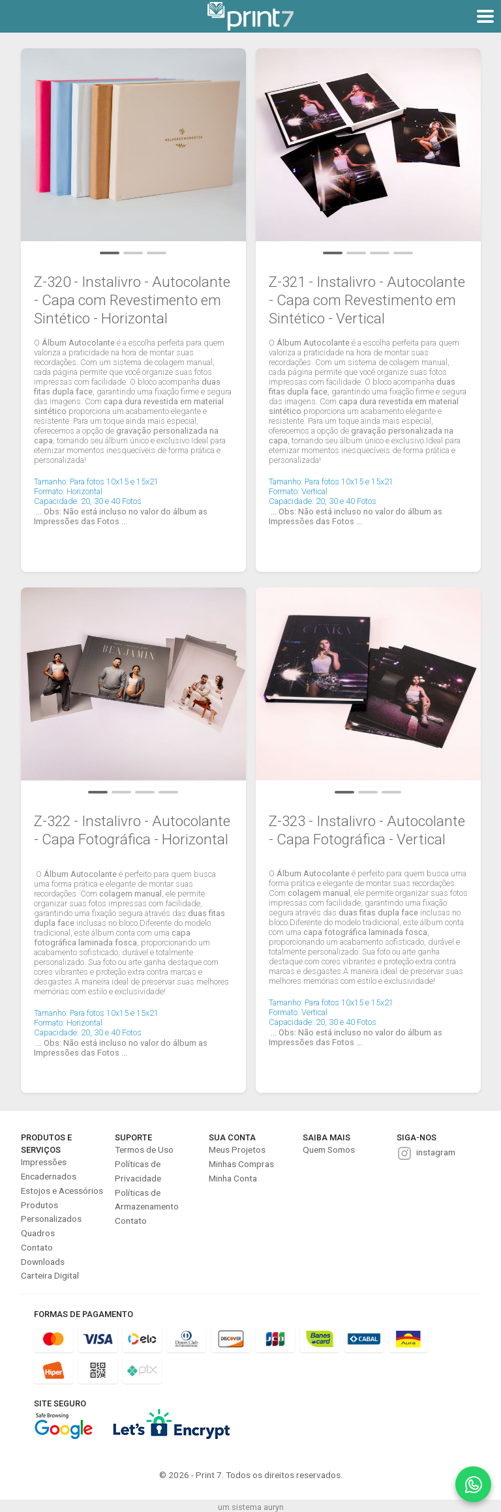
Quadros (38, 1233)
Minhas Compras (241, 1164)
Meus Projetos (237, 1149)
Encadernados (48, 1176)
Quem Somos (329, 1149)
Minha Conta (233, 1178)
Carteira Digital (50, 1275)
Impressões (44, 1162)
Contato (37, 1247)
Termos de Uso (144, 1149)
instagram (435, 1152)
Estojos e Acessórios (62, 1190)
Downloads (43, 1261)
